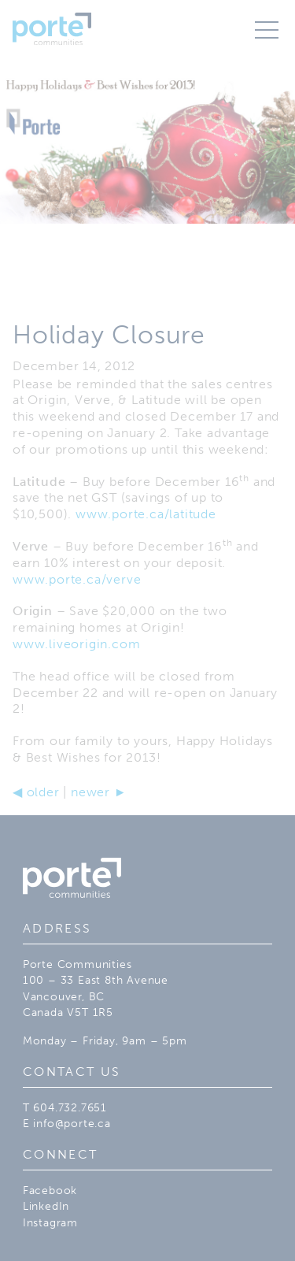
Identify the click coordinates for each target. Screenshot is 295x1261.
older (36, 791)
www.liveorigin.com (76, 643)
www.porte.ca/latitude (146, 513)
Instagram (50, 1222)
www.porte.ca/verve (77, 579)
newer (99, 791)
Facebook (50, 1190)
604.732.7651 (70, 1107)
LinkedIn (46, 1206)
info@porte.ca (71, 1123)
